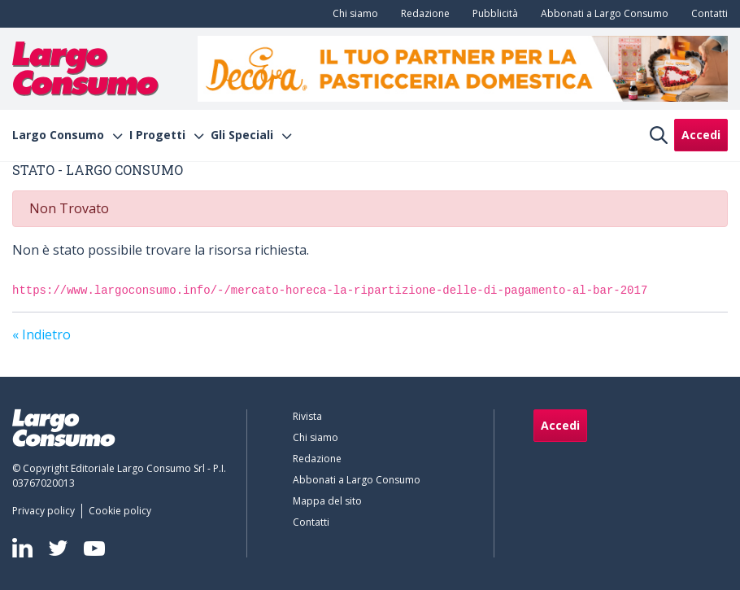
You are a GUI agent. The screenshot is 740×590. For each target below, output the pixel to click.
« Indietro (41, 334)
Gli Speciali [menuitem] (242, 135)
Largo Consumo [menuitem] (58, 135)
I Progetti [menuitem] (157, 135)
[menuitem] (352, 14)
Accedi (700, 134)
